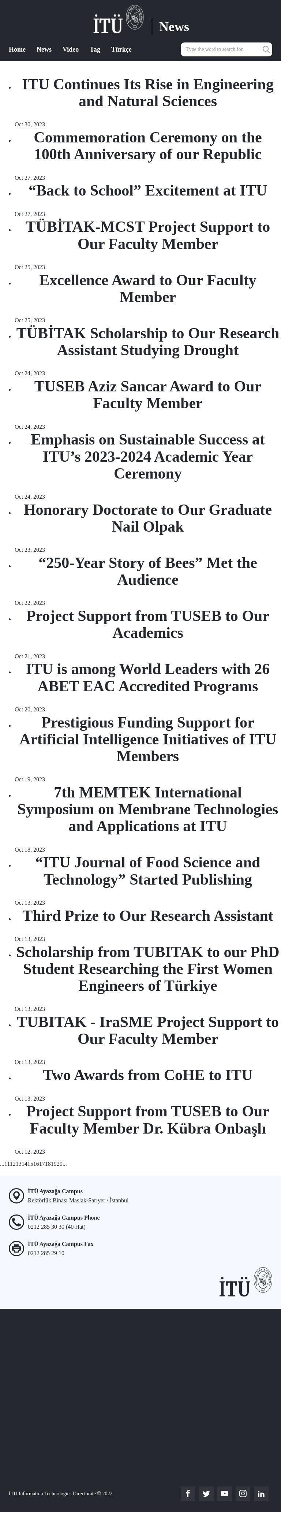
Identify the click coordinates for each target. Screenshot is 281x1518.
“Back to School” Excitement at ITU (148, 190)
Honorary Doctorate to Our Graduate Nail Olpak (148, 518)
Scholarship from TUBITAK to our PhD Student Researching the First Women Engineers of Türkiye (147, 969)
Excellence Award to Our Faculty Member (147, 288)
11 (7, 1164)
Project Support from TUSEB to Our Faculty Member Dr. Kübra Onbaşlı (147, 1119)
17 (42, 1164)
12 (13, 1164)
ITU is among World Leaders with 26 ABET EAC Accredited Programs (148, 677)
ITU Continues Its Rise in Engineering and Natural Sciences (147, 92)
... (2, 1164)
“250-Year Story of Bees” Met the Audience (147, 571)
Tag (95, 49)
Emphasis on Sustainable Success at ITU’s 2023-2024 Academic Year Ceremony (148, 456)
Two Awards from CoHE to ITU (148, 1075)
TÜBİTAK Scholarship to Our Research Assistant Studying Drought (148, 341)
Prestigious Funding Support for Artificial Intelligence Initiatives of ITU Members (147, 739)
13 (19, 1164)
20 (60, 1164)
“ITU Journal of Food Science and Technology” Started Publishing (148, 871)
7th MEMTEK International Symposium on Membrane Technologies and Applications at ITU (148, 809)
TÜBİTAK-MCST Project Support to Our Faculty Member (148, 235)
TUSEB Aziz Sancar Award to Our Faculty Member (147, 395)
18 (48, 1164)
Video (71, 49)
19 (54, 1164)
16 (36, 1164)
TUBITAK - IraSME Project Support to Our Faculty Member (148, 1030)
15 (30, 1164)
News (44, 49)
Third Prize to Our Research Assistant (147, 915)
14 (24, 1164)
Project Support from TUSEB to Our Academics (147, 624)
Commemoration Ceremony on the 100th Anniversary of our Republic (148, 146)
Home (17, 49)
